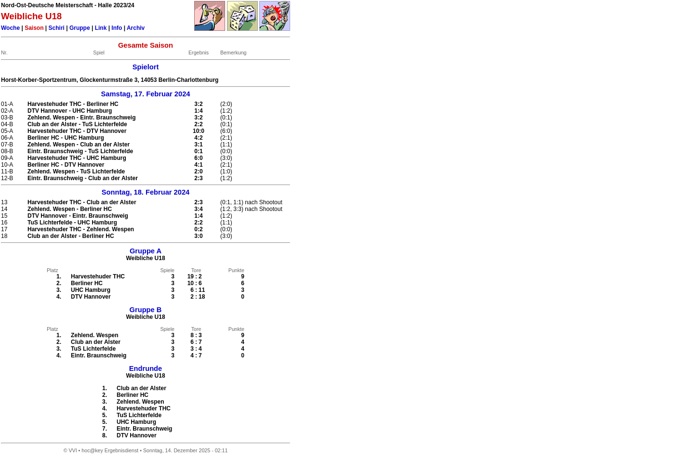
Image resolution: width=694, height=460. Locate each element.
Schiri (57, 28)
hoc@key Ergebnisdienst (109, 450)
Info (116, 28)
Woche (10, 28)
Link (101, 28)
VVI (72, 450)
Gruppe (79, 28)
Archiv (136, 28)
